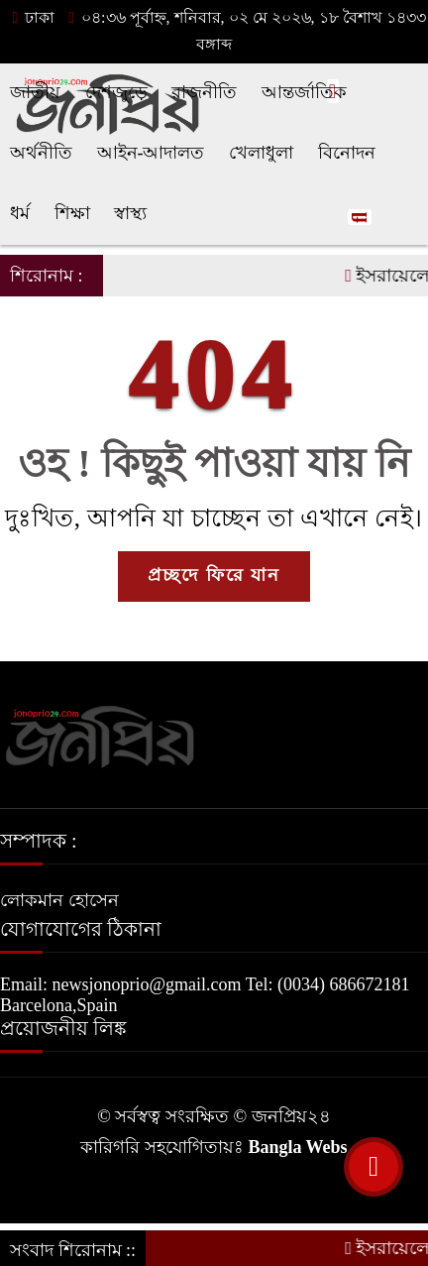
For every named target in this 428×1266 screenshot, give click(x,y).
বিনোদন (346, 153)
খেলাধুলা (261, 153)
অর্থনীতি (41, 153)
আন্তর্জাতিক (304, 92)
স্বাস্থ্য (130, 213)
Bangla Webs (297, 1147)
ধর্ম (20, 213)
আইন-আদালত (151, 153)
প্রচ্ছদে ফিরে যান (214, 575)
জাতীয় (35, 92)
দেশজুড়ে (116, 92)
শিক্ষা (72, 213)
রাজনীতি (204, 92)
